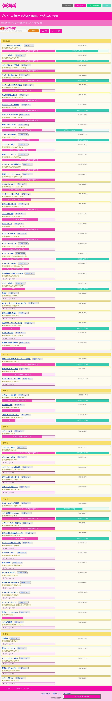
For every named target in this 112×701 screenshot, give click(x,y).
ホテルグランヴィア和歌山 (10, 65)
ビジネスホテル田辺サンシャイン (12, 533)
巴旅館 (4, 293)
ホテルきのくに (7, 224)
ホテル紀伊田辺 (7, 622)
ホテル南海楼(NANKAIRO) (10, 513)
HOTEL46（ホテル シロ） (10, 415)
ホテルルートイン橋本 (9, 395)
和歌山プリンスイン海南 (10, 369)
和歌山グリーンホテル (9, 154)
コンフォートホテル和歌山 (10, 194)
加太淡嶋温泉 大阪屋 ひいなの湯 (12, 273)
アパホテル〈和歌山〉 (9, 144)
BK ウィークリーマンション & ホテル (14, 303)
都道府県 (44, 31)
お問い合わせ (45, 694)
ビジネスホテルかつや (9, 204)
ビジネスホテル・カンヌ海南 (11, 379)
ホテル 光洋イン (7, 678)
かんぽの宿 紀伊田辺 (8, 572)
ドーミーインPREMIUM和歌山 (12, 85)
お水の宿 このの (7, 405)
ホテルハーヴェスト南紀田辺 (11, 523)
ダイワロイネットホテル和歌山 (12, 45)
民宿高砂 (5, 638)
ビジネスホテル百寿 (8, 457)
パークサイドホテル (8, 552)
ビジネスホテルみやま (9, 263)
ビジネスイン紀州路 (8, 233)
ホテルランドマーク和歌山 (10, 105)
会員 (106, 5)
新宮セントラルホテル (9, 668)
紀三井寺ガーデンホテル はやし (12, 323)
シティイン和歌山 (7, 55)
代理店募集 (67, 694)
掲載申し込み (56, 694)
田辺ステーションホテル (10, 612)
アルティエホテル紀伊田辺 (10, 503)
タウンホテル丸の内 (8, 184)
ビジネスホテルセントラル (10, 477)
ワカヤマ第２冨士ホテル (10, 75)
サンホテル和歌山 (7, 283)
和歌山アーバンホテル (9, 124)
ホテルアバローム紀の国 (10, 114)
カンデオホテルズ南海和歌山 (11, 164)
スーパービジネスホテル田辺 (11, 543)
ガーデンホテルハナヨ (9, 602)
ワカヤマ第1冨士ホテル (9, 95)
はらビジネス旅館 (7, 214)
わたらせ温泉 (6, 562)
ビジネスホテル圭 (7, 333)
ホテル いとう (7, 431)
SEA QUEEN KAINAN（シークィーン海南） (16, 359)
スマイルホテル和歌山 (9, 134)
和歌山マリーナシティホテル (11, 174)
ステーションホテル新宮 (10, 658)
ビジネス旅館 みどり (9, 313)
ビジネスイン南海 (7, 253)
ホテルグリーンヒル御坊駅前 (11, 467)
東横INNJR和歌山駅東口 (10, 342)
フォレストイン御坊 (8, 447)
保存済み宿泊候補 (82, 696)
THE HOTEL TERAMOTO (10, 582)
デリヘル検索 (56, 31)
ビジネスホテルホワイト (10, 592)
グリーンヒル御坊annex (10, 487)
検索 (33, 31)
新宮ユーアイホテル (8, 648)
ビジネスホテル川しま (9, 243)
